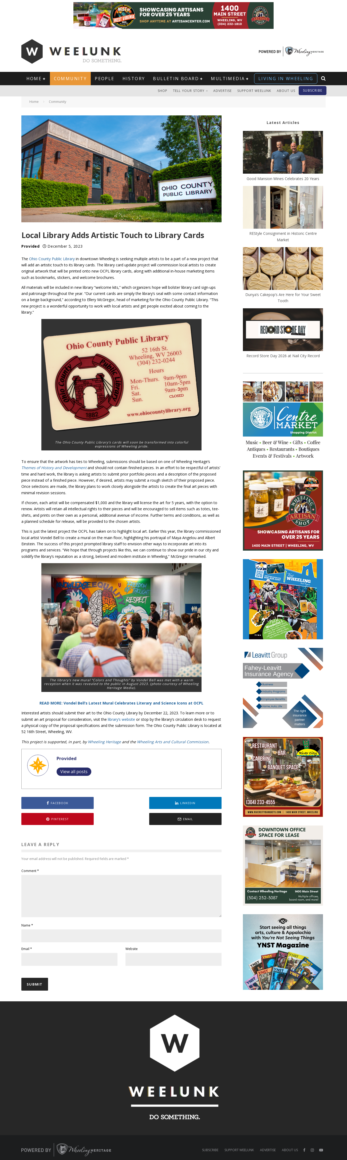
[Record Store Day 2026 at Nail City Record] (283, 330)
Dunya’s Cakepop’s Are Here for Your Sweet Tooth (283, 297)
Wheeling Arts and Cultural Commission (172, 741)
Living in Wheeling (285, 78)
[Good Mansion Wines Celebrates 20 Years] (283, 153)
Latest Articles (283, 122)
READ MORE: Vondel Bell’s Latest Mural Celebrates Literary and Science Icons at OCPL (121, 703)
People (104, 78)
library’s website (121, 719)
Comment (30, 855)
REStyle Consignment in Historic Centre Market (283, 236)
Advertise (222, 90)
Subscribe (312, 90)
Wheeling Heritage (104, 741)
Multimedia (228, 78)
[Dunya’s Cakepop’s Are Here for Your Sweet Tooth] (283, 269)
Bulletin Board (176, 78)
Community (70, 78)
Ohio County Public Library (52, 258)
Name (27, 915)
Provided (30, 246)
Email (26, 939)
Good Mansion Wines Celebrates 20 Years (283, 178)
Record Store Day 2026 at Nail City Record (283, 355)
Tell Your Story (189, 90)
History (134, 78)
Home (34, 78)
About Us (286, 90)
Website (131, 939)
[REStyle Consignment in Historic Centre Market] (283, 208)
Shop (163, 90)
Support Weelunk (254, 90)
